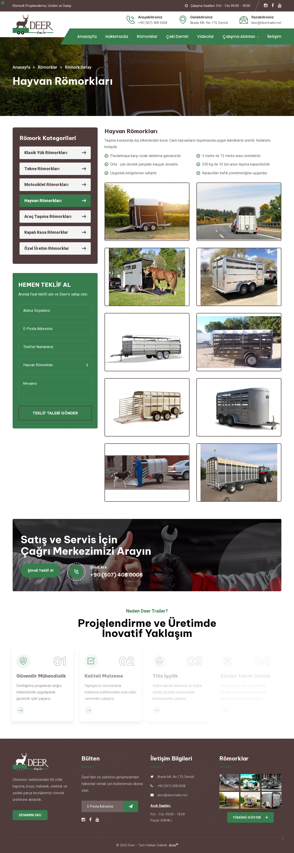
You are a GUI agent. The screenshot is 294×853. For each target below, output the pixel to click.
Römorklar (147, 36)
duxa (173, 845)
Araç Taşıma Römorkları (47, 216)
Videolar (205, 36)
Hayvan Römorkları (43, 200)
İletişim (274, 36)
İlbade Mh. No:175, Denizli (209, 23)
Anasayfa (87, 36)
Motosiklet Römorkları (46, 184)
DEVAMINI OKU (30, 815)
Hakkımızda (116, 36)
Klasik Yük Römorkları (45, 152)
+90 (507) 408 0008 (152, 23)
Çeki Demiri (177, 36)
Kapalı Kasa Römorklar (46, 232)
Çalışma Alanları (239, 36)
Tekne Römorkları (41, 168)
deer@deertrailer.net (266, 23)
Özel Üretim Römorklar (46, 248)
